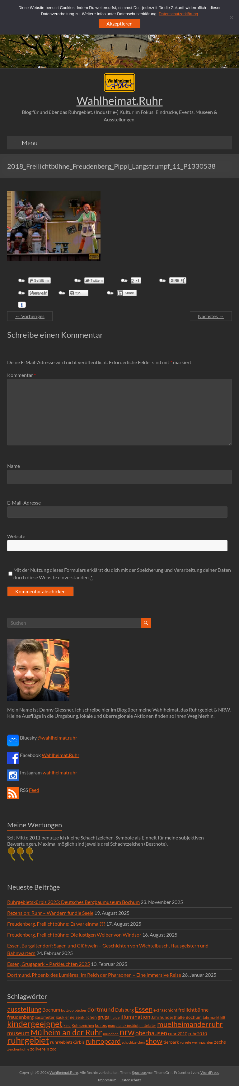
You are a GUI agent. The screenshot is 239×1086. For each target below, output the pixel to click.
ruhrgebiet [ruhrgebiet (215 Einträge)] (28, 1040)
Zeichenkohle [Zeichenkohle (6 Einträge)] (18, 1049)
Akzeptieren (119, 23)
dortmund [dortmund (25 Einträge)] (100, 1009)
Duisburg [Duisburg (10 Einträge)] (124, 1010)
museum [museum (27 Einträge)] (18, 1033)
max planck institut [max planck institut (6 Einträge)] (123, 1025)
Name (13, 466)
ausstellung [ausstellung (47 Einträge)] (24, 1009)
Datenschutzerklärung (178, 14)
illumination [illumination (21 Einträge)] (135, 1016)
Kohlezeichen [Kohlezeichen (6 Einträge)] (83, 1025)
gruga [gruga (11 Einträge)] (104, 1017)
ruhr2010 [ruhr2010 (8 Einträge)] (197, 1033)
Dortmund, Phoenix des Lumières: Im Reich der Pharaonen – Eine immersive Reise (94, 975)
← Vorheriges (30, 316)
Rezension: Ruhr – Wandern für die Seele (50, 913)
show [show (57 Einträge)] (154, 1041)
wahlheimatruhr (60, 772)
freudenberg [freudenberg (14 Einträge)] (20, 1017)
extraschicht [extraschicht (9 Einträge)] (165, 1010)
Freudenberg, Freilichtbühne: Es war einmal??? (56, 924)
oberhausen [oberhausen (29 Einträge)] (151, 1033)
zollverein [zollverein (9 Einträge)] (39, 1048)
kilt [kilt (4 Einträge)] (222, 1017)
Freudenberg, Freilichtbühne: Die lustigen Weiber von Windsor (74, 935)
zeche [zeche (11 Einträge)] (220, 1042)
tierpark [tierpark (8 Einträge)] (171, 1042)
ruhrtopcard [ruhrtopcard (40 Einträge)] (103, 1041)
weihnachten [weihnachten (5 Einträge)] (202, 1042)
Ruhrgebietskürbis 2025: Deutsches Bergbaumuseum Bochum (73, 902)
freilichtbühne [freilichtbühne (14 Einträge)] (193, 1010)
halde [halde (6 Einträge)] (115, 1017)
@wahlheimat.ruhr (57, 737)
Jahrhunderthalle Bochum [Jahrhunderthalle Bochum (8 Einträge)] (176, 1017)
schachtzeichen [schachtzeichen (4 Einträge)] (133, 1042)
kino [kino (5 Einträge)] (67, 1025)
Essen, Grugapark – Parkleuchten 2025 (48, 964)
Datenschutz (130, 1080)
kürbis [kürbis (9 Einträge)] (101, 1025)
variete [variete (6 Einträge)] (185, 1042)
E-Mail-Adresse (24, 502)
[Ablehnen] (231, 17)
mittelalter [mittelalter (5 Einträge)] (147, 1025)
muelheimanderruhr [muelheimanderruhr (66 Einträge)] (190, 1024)
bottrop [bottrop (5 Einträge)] (67, 1010)
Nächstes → (211, 316)
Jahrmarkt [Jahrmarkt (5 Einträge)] (211, 1017)
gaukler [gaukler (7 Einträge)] (62, 1017)
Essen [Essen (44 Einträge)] (143, 1009)
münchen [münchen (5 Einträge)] (111, 1034)
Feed (34, 790)
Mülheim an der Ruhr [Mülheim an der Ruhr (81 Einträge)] (66, 1032)
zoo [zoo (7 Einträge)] (53, 1048)
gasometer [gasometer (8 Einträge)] (45, 1017)
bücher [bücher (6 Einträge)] (81, 1010)
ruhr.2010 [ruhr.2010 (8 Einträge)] (177, 1033)
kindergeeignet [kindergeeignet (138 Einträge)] (35, 1023)
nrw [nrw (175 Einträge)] (127, 1032)
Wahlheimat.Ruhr (120, 100)
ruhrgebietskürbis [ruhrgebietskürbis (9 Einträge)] (67, 1042)
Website (16, 536)
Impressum (107, 1080)
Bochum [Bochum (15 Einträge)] (51, 1010)
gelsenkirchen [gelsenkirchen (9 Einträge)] (83, 1017)
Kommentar (21, 375)
